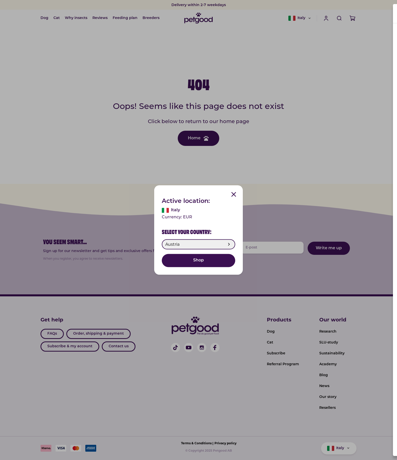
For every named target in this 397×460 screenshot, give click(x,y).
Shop (198, 261)
